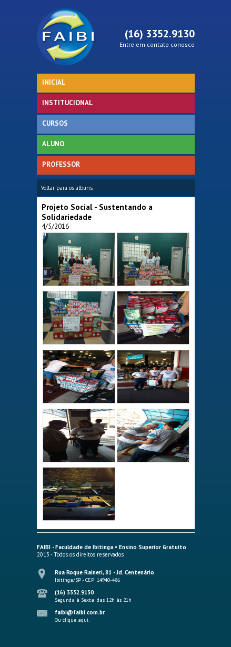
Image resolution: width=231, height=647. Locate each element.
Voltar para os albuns (67, 187)
